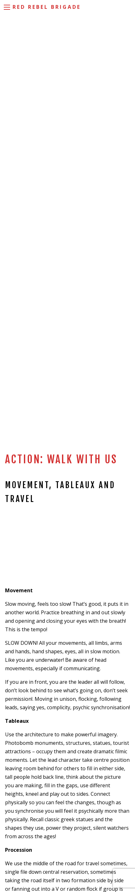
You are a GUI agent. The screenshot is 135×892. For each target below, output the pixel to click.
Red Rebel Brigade (47, 6)
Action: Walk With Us (61, 459)
